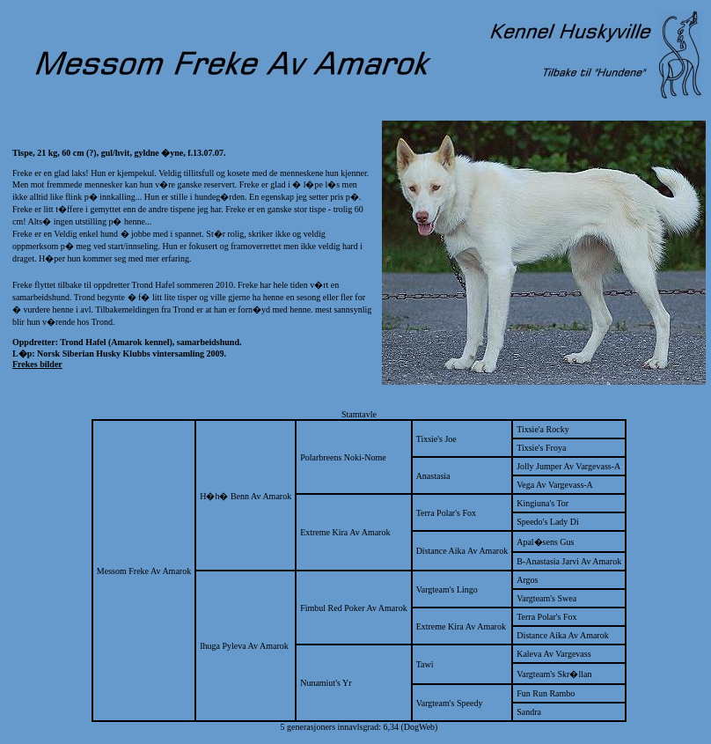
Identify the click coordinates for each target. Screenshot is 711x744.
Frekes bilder (37, 364)
